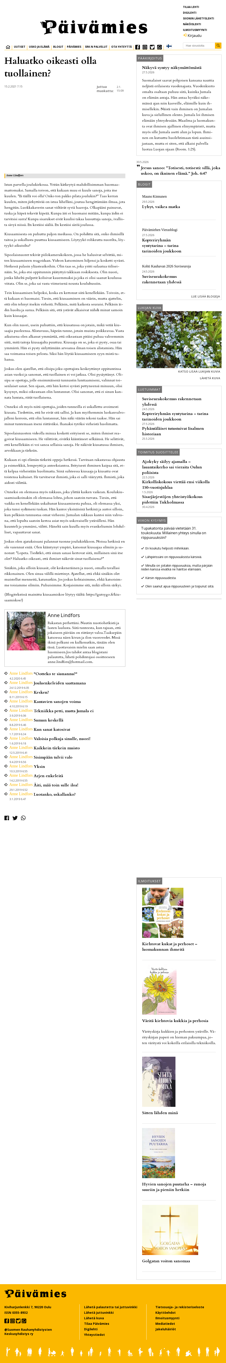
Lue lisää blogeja (205, 296)
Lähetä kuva (210, 378)
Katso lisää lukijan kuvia (199, 371)
